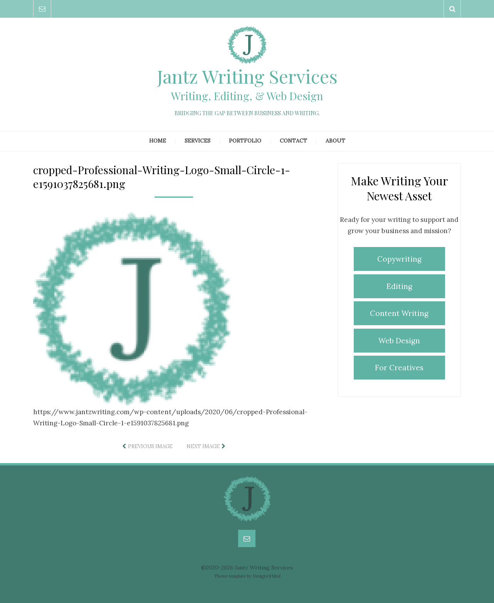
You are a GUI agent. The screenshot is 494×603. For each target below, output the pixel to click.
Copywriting (399, 259)
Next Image (203, 446)
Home (157, 140)
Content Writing (399, 313)
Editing (399, 286)
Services (197, 140)
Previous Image (150, 446)
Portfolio (245, 140)
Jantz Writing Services (247, 76)
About (335, 140)
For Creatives (399, 367)
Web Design (399, 340)
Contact (293, 140)
